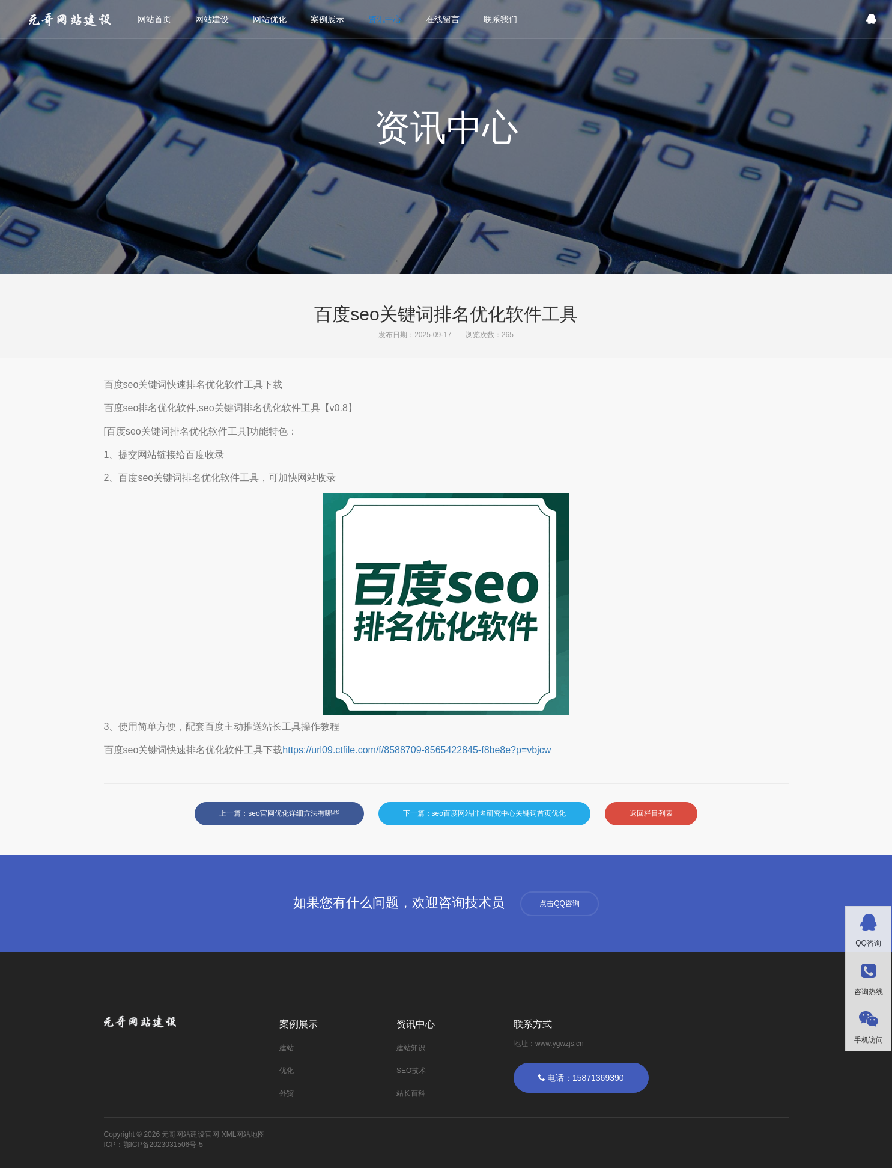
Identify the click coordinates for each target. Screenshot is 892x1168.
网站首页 (155, 19)
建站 (286, 1048)
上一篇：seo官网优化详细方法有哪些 (279, 813)
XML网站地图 (243, 1134)
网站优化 (271, 19)
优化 (286, 1070)
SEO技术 (411, 1070)
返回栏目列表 (651, 813)
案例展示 (328, 19)
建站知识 (410, 1048)
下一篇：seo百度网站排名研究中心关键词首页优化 (484, 813)
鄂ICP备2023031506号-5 (163, 1144)
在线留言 (444, 19)
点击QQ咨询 (559, 903)
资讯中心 (386, 19)
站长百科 (410, 1093)
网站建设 (213, 19)
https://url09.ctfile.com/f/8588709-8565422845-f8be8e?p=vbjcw (416, 750)
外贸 (286, 1093)
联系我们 (501, 19)
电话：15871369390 (581, 1078)
